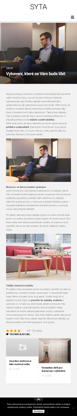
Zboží (9, 68)
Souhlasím (38, 411)
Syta (38, 7)
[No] (73, 408)
